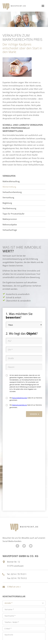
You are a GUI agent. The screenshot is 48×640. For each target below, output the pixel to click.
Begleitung (7, 203)
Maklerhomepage (21, 622)
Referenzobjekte (10, 225)
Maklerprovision (10, 219)
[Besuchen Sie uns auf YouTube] (31, 456)
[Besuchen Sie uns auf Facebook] (17, 456)
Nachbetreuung (9, 208)
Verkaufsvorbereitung (12, 192)
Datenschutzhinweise (19, 580)
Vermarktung (8, 197)
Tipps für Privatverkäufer (13, 214)
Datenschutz (17, 627)
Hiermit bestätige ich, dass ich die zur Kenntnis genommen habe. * (21, 581)
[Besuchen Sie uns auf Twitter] (24, 456)
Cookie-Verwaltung (24, 630)
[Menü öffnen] (42, 6)
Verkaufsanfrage (10, 230)
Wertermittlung (9, 187)
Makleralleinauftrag (11, 181)
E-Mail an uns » (14, 497)
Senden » (24, 590)
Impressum (31, 627)
